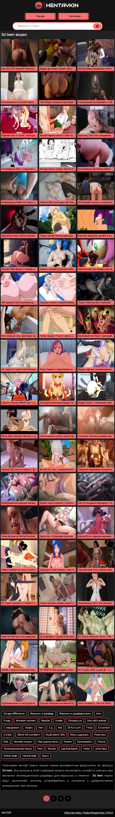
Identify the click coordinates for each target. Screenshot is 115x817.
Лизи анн (100, 734)
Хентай (6, 812)
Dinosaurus (75, 720)
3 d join (7, 734)
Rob (5, 741)
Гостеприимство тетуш (17, 748)
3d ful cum (74, 727)
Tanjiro (29, 727)
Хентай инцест (23, 741)
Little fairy (101, 748)
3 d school (104, 727)
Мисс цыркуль (79, 734)
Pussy (6, 720)
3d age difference (14, 713)
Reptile (45, 720)
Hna (39, 748)
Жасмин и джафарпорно (75, 713)
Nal (60, 727)
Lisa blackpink (69, 748)
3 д (51, 727)
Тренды (40, 16)
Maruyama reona (48, 741)
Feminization (84, 741)
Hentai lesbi (29, 755)
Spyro (45, 755)
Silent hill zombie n (28, 734)
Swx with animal (96, 720)
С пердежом (11, 727)
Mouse (52, 748)
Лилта (101, 741)
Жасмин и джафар (42, 713)
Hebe (86, 748)
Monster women (26, 720)
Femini (68, 741)
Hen (40, 727)
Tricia (89, 727)
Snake (59, 720)
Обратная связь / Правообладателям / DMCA (88, 812)
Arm (98, 713)
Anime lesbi (10, 755)
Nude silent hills (55, 734)
